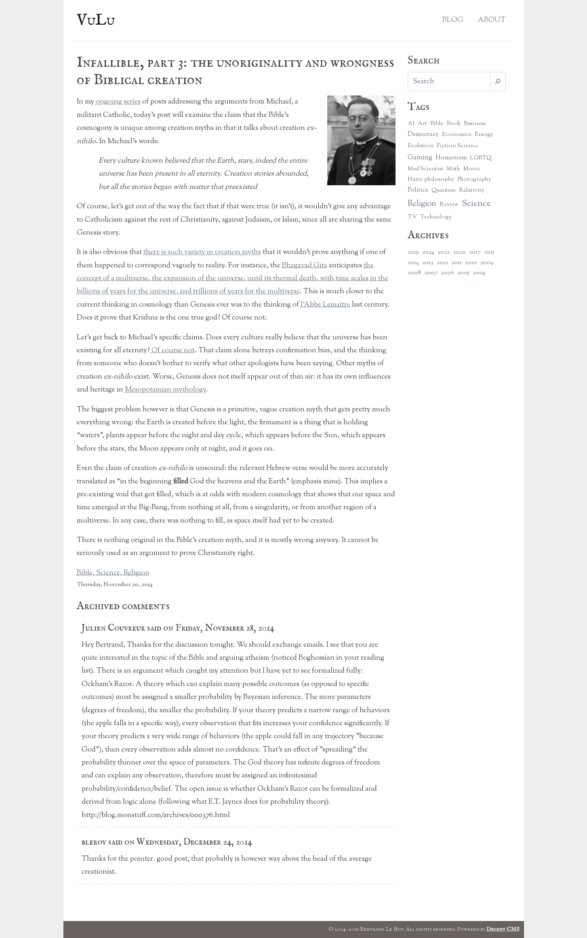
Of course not (173, 350)
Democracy (423, 134)
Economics (456, 134)
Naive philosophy (431, 179)
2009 (487, 262)
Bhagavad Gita (304, 265)
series (132, 102)
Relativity (471, 190)
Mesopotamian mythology (165, 390)
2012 (442, 262)
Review (449, 204)
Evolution (420, 146)
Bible (85, 573)
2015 (489, 252)
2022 (444, 252)
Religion (136, 573)
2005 (463, 273)
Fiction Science (457, 146)
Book (454, 123)
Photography (474, 179)
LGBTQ (481, 158)
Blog (452, 20)
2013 (427, 262)
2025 (413, 252)
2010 (471, 262)
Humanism (451, 158)
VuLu (96, 20)
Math (453, 169)
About (492, 20)
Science (108, 573)
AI (411, 123)
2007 (431, 273)
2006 (447, 273)
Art (422, 123)
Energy (484, 134)
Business (475, 123)
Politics (418, 190)
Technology (436, 217)
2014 (413, 262)
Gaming (420, 157)
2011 (456, 262)
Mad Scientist (426, 169)
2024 (428, 252)
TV (412, 217)
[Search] (449, 81)
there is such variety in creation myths (202, 252)
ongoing (109, 102)
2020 (459, 252)
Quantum (443, 190)
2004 (479, 273)
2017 (475, 252)
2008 (414, 273)
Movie (471, 169)
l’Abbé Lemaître (325, 305)
